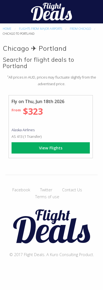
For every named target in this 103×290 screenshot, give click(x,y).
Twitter (46, 189)
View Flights (50, 148)
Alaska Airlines (23, 129)
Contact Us (72, 189)
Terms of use (47, 196)
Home (7, 28)
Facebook (21, 189)
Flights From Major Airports (40, 28)
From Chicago (80, 28)
